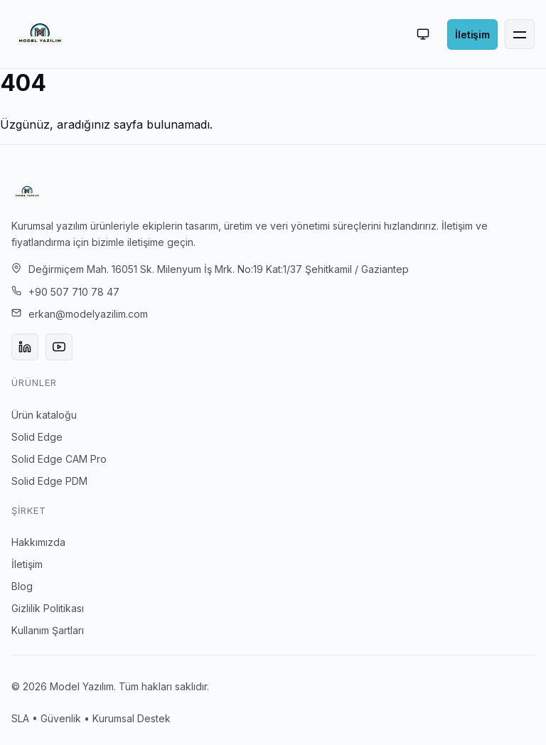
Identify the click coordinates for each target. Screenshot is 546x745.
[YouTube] (59, 346)
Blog (22, 586)
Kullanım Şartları (47, 630)
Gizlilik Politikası (47, 608)
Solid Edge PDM (49, 481)
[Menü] (520, 34)
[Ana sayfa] (39, 34)
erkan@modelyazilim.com (88, 314)
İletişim (27, 564)
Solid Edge (37, 437)
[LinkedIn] (24, 346)
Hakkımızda (38, 542)
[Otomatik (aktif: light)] (423, 34)
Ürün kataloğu (44, 415)
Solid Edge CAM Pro (59, 459)
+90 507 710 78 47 (73, 292)
